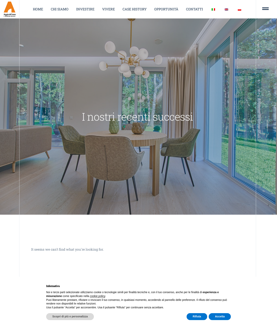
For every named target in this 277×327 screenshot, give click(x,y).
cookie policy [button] (97, 296)
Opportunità (166, 9)
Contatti (194, 9)
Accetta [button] (220, 316)
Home (38, 9)
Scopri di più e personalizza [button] (70, 316)
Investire (85, 9)
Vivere (108, 9)
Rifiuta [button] (197, 316)
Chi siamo (59, 9)
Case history (135, 9)
